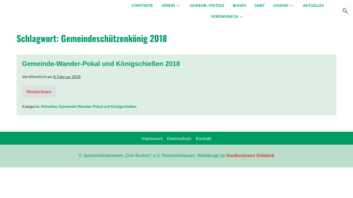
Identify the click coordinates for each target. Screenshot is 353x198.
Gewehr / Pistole (207, 5)
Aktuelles (313, 5)
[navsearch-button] (345, 11)
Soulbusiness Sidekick (250, 155)
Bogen (239, 5)
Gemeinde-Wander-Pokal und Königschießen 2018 (101, 63)
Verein (170, 5)
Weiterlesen (41, 90)
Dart (260, 5)
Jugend (283, 5)
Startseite (142, 5)
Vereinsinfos (227, 16)
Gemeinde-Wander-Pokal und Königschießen (98, 106)
